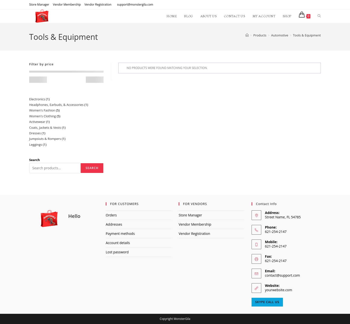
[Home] (247, 35)
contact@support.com (282, 275)
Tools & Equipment (307, 35)
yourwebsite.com (278, 290)
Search (34, 160)
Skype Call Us (267, 302)
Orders (111, 215)
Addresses (114, 224)
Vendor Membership (67, 4)
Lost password (117, 252)
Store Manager (39, 4)
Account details (118, 242)
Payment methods (120, 233)
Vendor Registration (97, 4)
